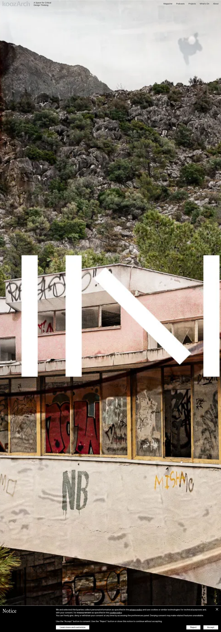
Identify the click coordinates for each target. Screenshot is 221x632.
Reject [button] (193, 627)
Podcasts (180, 4)
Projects (192, 4)
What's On (204, 4)
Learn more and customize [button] (72, 627)
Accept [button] (210, 627)
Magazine (168, 4)
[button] (217, 608)
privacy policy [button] (136, 609)
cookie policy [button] (116, 612)
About (215, 4)
